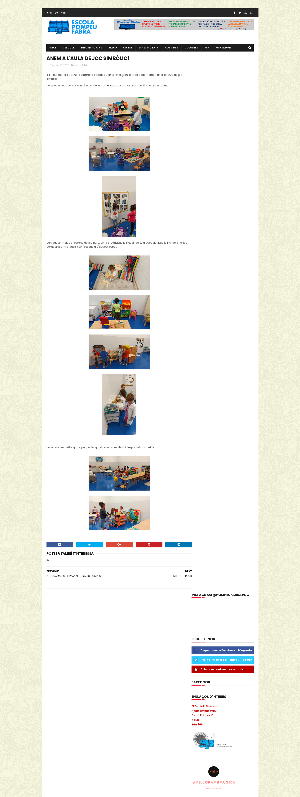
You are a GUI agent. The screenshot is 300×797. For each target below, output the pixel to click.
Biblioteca (95, 626)
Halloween (102, 679)
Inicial (91, 693)
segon (79, 766)
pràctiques (77, 746)
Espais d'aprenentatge (61, 673)
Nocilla (89, 719)
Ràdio (101, 760)
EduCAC (95, 659)
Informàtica (76, 693)
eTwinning (97, 673)
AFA (207, 48)
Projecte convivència (60, 753)
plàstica (91, 739)
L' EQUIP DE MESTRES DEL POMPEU (229, 629)
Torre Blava (91, 773)
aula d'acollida (56, 626)
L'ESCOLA (68, 48)
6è (86, 613)
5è (78, 613)
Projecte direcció (87, 753)
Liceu (68, 699)
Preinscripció (95, 746)
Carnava (99, 633)
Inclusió (89, 686)
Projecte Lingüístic (59, 760)
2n (56, 613)
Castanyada (71, 639)
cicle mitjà (54, 646)
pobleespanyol (57, 746)
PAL (82, 726)
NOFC (101, 719)
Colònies (191, 48)
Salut (51, 766)
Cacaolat (67, 633)
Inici (49, 14)
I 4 (49, 686)
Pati (91, 726)
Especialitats (149, 48)
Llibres (79, 699)
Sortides (171, 48)
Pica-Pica (65, 733)
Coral (51, 659)
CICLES (128, 48)
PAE (73, 726)
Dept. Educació (203, 179)
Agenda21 (71, 619)
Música (52, 719)
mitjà (95, 713)
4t (70, 613)
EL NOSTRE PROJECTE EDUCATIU (228, 612)
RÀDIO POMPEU (217, 647)
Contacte (60, 14)
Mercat (52, 713)
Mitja (84, 713)
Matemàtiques (57, 706)
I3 (57, 686)
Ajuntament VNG (204, 175)
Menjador (223, 48)
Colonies (95, 646)
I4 (72, 686)
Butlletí (52, 633)
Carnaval (53, 639)
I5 (79, 686)
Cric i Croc (65, 659)
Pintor (79, 733)
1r (49, 613)
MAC (90, 699)
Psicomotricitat (84, 760)
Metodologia (68, 713)
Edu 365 (197, 188)
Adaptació (54, 619)
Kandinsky (54, 699)
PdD (100, 726)
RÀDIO (112, 48)
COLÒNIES (54, 653)
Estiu (83, 673)
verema (87, 780)
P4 (85, 66)
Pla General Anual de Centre (65, 739)
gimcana (53, 679)
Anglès (86, 619)
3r (63, 613)
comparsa (70, 653)
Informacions (91, 48)
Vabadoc (72, 780)
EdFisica (80, 659)
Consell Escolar (90, 653)
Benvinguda (77, 626)
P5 (65, 726)
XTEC (195, 184)
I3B (64, 686)
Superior (53, 773)
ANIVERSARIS (101, 619)
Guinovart (85, 679)
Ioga (101, 693)
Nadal (64, 719)
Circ (67, 646)
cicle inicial (90, 639)
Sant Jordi (65, 766)
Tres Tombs (55, 780)
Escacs (68, 666)
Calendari (83, 633)
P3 (49, 726)
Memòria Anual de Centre (86, 706)
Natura (77, 719)
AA (94, 613)
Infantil (79, 66)
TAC (65, 773)
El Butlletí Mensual (205, 170)
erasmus (53, 666)
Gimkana (69, 679)
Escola (80, 666)
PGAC (51, 733)
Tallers (76, 773)
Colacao (80, 646)
